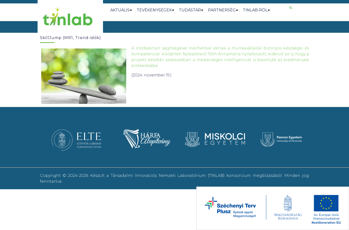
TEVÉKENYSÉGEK (154, 10)
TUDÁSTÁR (190, 10)
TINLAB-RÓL (255, 10)
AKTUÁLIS (120, 10)
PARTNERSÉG (222, 10)
